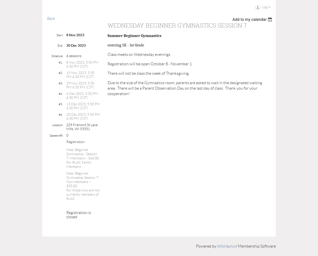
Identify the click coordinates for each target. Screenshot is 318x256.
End (60, 45)
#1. (61, 62)
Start (59, 35)
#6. (61, 114)
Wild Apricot (227, 246)
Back (51, 18)
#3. (61, 83)
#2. (61, 72)
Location (57, 125)
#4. (61, 93)
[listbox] (252, 19)
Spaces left (56, 135)
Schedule (57, 56)
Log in (266, 7)
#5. (61, 104)
